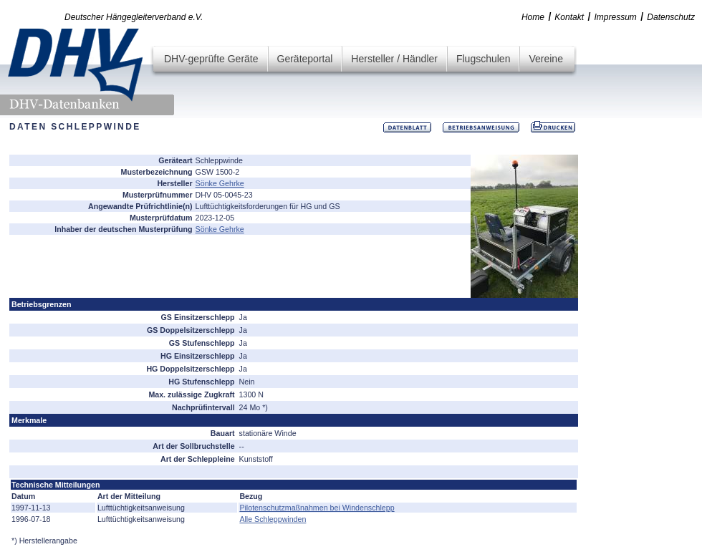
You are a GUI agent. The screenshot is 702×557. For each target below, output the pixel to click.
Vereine (545, 58)
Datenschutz (671, 17)
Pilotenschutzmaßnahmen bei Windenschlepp (316, 507)
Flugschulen (483, 58)
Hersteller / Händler (394, 58)
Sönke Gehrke (220, 183)
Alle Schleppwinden (272, 519)
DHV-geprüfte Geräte (211, 58)
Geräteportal (305, 58)
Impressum (616, 17)
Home (532, 17)
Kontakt (569, 17)
